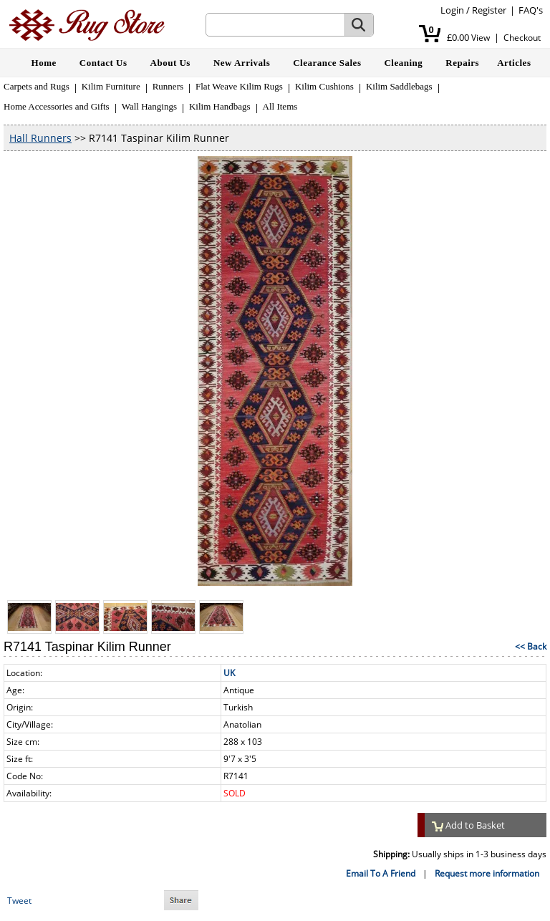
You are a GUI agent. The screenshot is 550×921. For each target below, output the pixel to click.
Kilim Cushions (324, 86)
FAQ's (530, 10)
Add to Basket (468, 825)
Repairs (462, 62)
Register (489, 10)
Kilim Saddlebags (399, 86)
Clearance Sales (327, 62)
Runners (168, 86)
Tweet (19, 901)
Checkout (522, 38)
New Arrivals (241, 62)
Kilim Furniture (111, 86)
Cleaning (403, 62)
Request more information (487, 873)
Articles (514, 62)
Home (44, 62)
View (480, 38)
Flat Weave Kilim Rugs (239, 86)
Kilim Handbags (220, 106)
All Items (280, 106)
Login (452, 10)
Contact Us (103, 62)
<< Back (530, 646)
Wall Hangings (149, 106)
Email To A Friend (380, 873)
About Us (170, 62)
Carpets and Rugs (36, 86)
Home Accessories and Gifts (57, 106)
